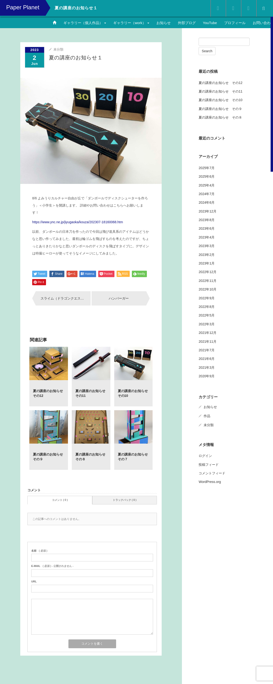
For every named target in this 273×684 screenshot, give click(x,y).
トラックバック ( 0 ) (125, 499)
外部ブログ (187, 23)
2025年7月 (207, 168)
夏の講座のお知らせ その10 (220, 100)
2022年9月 (207, 298)
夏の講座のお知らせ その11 (220, 91)
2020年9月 (207, 376)
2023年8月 (207, 220)
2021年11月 (207, 341)
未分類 (58, 49)
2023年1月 (207, 263)
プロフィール (235, 23)
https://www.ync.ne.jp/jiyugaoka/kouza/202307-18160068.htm (77, 222)
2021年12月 (207, 333)
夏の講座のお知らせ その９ (220, 109)
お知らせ (163, 23)
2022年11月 (207, 281)
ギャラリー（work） (131, 23)
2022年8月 (207, 307)
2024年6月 (207, 202)
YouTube (210, 23)
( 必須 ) (39, 550)
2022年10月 (207, 289)
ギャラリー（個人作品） (84, 23)
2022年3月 (207, 324)
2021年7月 (207, 350)
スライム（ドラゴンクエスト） (64, 298)
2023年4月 (207, 237)
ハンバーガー (119, 298)
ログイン (205, 456)
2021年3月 (207, 367)
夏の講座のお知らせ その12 (220, 83)
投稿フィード (209, 464)
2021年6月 (207, 359)
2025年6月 (207, 176)
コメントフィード (212, 473)
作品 (207, 416)
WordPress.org (210, 482)
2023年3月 (207, 246)
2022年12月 (207, 272)
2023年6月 (207, 228)
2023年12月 (207, 211)
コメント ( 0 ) (60, 499)
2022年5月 (207, 315)
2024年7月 (207, 194)
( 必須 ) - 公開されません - (52, 566)
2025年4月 (207, 185)
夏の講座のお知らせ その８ (220, 117)
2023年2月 (207, 255)
